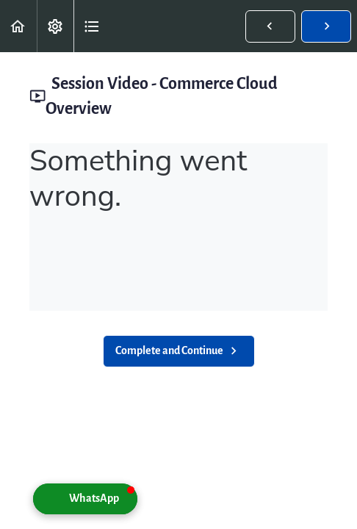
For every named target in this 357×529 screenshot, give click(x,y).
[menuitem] (55, 26)
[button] (18, 26)
